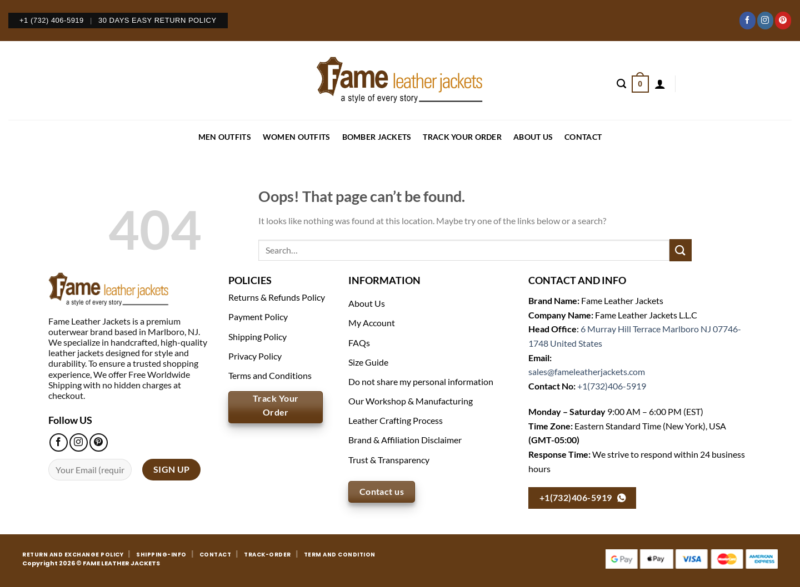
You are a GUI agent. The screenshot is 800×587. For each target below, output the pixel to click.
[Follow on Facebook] (747, 20)
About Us (533, 137)
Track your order (462, 137)
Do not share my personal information (420, 381)
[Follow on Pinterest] (783, 20)
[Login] (660, 84)
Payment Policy (258, 316)
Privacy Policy (255, 356)
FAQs (359, 342)
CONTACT (583, 137)
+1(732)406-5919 (611, 386)
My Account (371, 322)
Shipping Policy (257, 336)
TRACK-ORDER (267, 554)
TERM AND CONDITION (340, 554)
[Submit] (680, 250)
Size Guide (368, 362)
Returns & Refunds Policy (276, 297)
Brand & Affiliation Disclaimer (405, 439)
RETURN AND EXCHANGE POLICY (72, 554)
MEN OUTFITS (224, 137)
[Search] (621, 84)
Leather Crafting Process (395, 420)
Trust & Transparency (388, 459)
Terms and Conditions (270, 375)
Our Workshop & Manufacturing (410, 401)
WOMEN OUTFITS (297, 137)
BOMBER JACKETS (377, 137)
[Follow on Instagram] (765, 20)
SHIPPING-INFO (161, 554)
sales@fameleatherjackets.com (586, 371)
